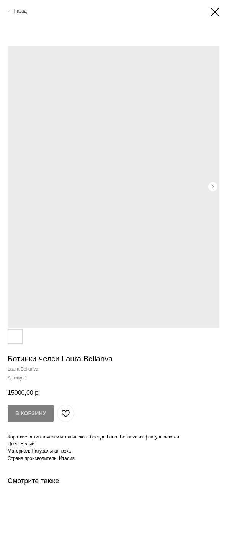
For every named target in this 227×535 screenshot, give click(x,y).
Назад (19, 11)
